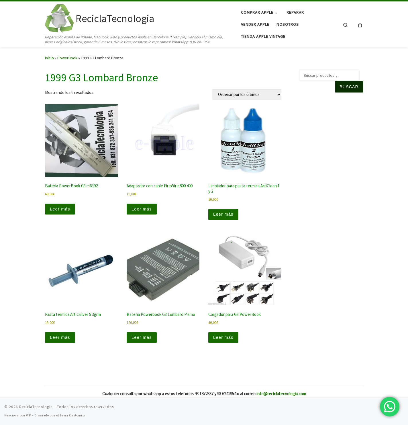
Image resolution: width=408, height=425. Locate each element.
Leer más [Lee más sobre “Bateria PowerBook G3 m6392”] (60, 208)
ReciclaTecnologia (36, 406)
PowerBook (67, 57)
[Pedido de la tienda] (246, 94)
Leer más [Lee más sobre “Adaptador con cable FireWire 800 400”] (142, 208)
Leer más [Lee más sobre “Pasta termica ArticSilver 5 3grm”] (60, 337)
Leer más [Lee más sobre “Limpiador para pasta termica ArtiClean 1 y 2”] (223, 214)
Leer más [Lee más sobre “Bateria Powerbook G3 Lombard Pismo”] (142, 337)
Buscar (349, 86)
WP (28, 415)
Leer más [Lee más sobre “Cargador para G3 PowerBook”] (223, 337)
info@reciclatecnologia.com (281, 393)
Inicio (49, 57)
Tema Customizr (73, 415)
